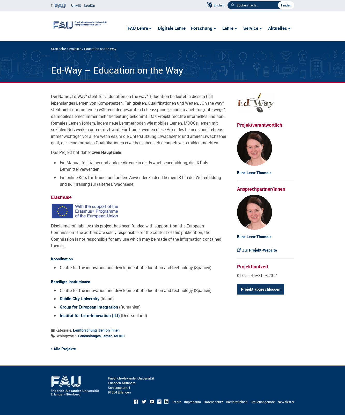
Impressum (192, 401)
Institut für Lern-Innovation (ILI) (90, 315)
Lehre (227, 28)
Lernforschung (85, 330)
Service (250, 28)
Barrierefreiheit (237, 401)
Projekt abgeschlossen (260, 289)
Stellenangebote (263, 401)
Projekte (75, 48)
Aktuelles (277, 28)
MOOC (119, 335)
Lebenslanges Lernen (95, 335)
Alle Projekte (65, 348)
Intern (176, 401)
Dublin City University (79, 299)
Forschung (201, 28)
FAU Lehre (138, 28)
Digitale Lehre (172, 28)
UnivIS (76, 5)
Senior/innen (109, 330)
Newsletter (286, 401)
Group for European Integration (89, 307)
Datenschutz (213, 401)
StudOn (89, 5)
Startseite (58, 48)
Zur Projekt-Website (259, 250)
